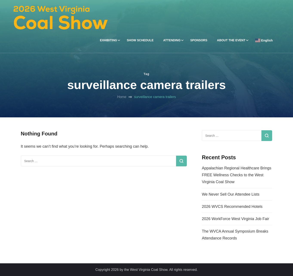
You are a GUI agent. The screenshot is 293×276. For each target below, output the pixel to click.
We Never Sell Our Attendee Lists (230, 194)
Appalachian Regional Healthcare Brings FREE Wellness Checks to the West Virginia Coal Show (236, 175)
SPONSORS (198, 40)
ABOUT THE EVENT (231, 40)
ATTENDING (172, 40)
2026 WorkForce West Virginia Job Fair (235, 219)
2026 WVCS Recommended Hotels (232, 206)
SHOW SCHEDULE (140, 40)
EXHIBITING (108, 40)
